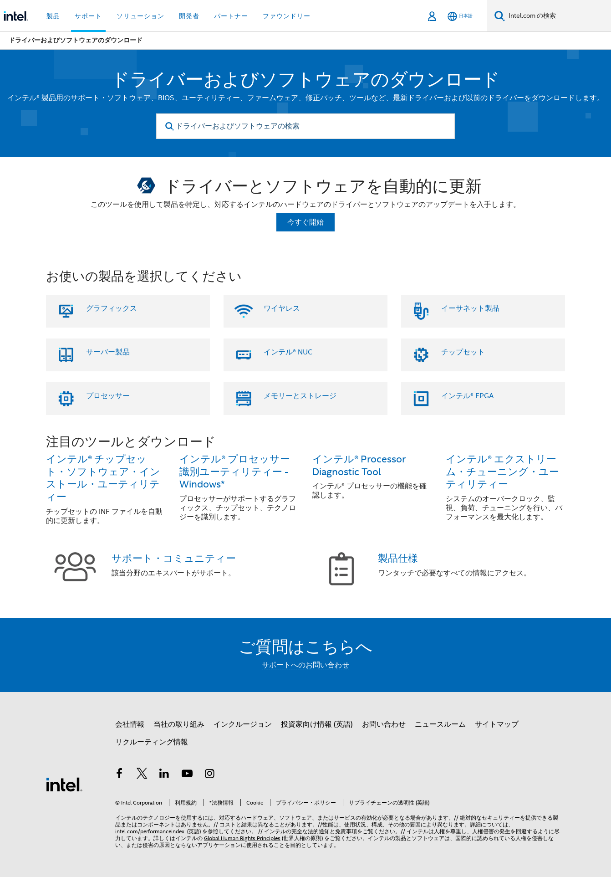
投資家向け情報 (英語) (317, 724)
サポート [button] (88, 16)
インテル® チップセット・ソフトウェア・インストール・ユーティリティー (103, 478)
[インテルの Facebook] (119, 775)
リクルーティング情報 (151, 742)
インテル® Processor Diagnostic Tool (359, 465)
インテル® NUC (288, 352)
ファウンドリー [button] (287, 16)
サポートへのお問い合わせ (305, 665)
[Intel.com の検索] (558, 16)
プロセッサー (108, 395)
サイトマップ (497, 724)
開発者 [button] (189, 16)
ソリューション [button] (140, 16)
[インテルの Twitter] (142, 775)
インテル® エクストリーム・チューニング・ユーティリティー (502, 472)
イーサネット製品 (470, 308)
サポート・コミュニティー (174, 558)
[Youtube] (187, 775)
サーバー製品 (108, 352)
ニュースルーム (440, 724)
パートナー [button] (231, 16)
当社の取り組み (178, 724)
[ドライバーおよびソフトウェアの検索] (305, 126)
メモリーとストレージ (300, 395)
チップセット (463, 352)
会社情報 (129, 724)
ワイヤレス (282, 308)
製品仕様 (398, 558)
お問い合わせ (384, 724)
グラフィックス (111, 308)
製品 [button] (53, 16)
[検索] (499, 15)
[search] (169, 126)
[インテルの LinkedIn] (164, 775)
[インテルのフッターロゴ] (64, 784)
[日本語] (460, 16)
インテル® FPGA (467, 395)
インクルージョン (243, 724)
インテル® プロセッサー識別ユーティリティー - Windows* (234, 472)
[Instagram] (209, 775)
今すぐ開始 (305, 222)
